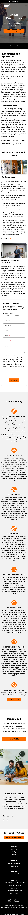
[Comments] (14, 348)
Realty (14, 845)
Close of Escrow (16, 46)
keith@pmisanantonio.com (14, 883)
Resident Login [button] (14, 859)
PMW (4, 910)
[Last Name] (14, 325)
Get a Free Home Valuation (14, 30)
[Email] (14, 330)
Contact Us (14, 692)
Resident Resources (14, 856)
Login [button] (14, 847)
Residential (14, 842)
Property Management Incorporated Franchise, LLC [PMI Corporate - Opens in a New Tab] (14, 899)
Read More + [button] (14, 239)
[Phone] (14, 336)
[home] (6, 6)
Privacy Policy (16, 910)
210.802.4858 (7, 144)
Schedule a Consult (14, 830)
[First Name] (14, 320)
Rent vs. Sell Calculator (14, 732)
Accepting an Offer (11, 46)
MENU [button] (26, 6)
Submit (14, 373)
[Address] (14, 341)
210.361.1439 (14, 1)
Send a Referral (14, 866)
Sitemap (9, 910)
